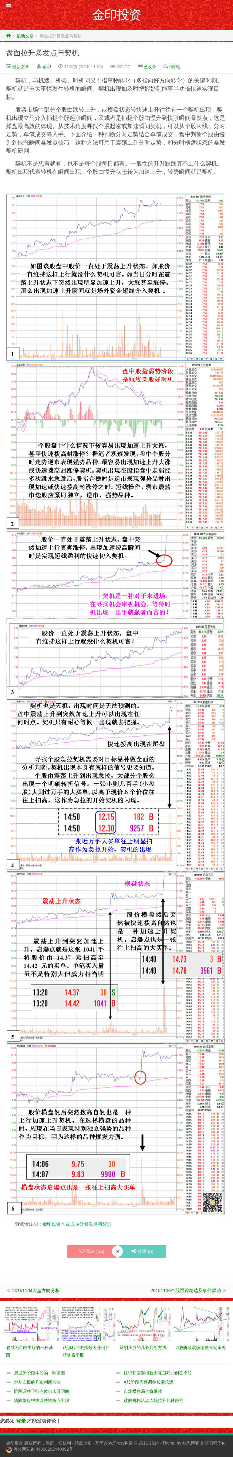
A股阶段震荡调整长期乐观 (148, 1382)
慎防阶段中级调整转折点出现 (41, 1400)
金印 (46, 66)
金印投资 (51, 1223)
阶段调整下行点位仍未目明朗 (41, 1391)
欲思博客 (190, 1443)
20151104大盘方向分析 (36, 1290)
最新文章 (25, 35)
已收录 (150, 66)
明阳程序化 (215, 1443)
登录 (21, 1421)
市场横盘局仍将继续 (143, 1391)
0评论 (174, 66)
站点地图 (83, 1443)
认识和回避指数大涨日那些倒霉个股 (158, 1373)
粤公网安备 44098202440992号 (43, 1449)
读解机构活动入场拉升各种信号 (153, 1400)
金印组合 (14, 1443)
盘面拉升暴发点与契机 (42, 53)
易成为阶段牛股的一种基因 (39, 1373)
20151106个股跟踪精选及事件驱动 (185, 1290)
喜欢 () (91, 1251)
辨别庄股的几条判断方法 (37, 1382)
